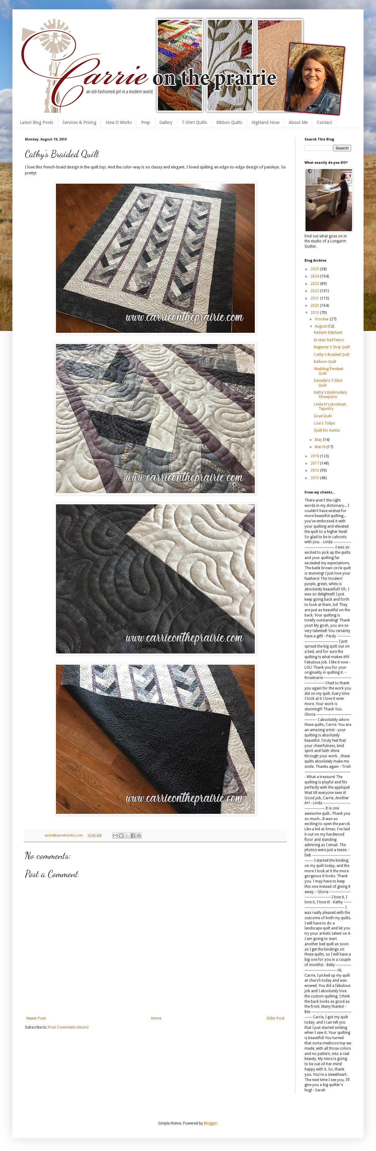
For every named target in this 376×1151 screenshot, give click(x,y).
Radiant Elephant (328, 332)
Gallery (165, 122)
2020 (315, 305)
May (319, 440)
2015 (315, 478)
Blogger (210, 1123)
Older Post (275, 1018)
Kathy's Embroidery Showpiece (330, 394)
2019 (315, 312)
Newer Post (36, 1018)
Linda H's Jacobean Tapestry (330, 406)
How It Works (119, 122)
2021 (315, 298)
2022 (315, 291)
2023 (315, 284)
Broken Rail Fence (329, 340)
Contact (324, 122)
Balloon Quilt (325, 362)
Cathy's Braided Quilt (332, 354)
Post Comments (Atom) (68, 1027)
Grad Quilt (323, 416)
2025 (315, 269)
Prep (145, 122)
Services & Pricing (79, 122)
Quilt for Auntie (327, 430)
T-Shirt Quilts (194, 122)
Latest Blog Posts (36, 122)
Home (156, 1018)
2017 (315, 463)
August (321, 326)
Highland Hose (265, 122)
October (322, 319)
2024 (315, 276)
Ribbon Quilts (229, 122)
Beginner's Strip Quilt (332, 347)
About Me (298, 122)
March (321, 447)
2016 (315, 470)
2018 (315, 456)
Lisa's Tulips (324, 423)
